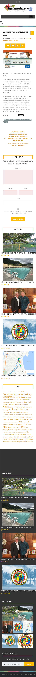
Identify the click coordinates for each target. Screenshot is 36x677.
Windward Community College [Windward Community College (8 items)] (20, 439)
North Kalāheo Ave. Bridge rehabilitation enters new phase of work (18, 376)
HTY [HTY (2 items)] (15, 417)
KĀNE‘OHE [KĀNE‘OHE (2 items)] (19, 424)
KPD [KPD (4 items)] (15, 424)
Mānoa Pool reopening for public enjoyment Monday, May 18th (17, 282)
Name (10, 188)
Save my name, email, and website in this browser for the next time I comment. (18, 212)
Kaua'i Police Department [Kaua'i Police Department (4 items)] (24, 419)
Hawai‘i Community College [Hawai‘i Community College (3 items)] (17, 407)
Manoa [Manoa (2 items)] (29, 424)
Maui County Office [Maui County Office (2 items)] (13, 427)
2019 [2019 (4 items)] (22, 392)
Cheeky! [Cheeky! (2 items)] (26, 392)
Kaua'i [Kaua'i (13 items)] (13, 419)
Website (18, 199)
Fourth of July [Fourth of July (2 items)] (20, 402)
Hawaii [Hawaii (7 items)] (17, 404)
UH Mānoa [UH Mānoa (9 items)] (18, 437)
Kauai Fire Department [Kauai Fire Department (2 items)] (12, 422)
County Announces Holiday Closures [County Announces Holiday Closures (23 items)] (17, 395)
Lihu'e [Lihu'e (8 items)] (24, 424)
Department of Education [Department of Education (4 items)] (14, 399)
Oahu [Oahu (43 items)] (21, 427)
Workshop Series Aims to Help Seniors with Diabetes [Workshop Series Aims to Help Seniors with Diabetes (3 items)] (18, 442)
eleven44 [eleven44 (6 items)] (13, 402)
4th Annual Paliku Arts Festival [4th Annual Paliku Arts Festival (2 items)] (10, 392)
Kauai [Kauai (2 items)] (4, 422)
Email (26, 188)
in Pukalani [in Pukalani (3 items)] (20, 417)
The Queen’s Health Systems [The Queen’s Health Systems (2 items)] (19, 432)
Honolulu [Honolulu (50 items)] (17, 409)
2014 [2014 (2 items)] (19, 392)
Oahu (16, 40)
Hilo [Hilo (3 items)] (9, 410)
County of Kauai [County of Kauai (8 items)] (18, 397)
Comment (18, 168)
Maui (11, 40)
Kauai (5, 40)
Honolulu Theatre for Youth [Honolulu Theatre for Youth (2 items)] (21, 412)
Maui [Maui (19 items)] (5, 426)
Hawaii (28, 38)
